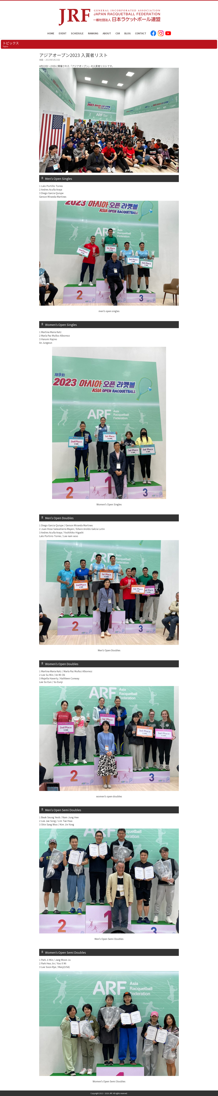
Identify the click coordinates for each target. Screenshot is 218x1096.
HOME (50, 33)
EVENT (62, 33)
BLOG (127, 33)
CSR (117, 33)
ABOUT (107, 33)
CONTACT (140, 33)
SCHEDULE (77, 33)
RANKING (93, 33)
